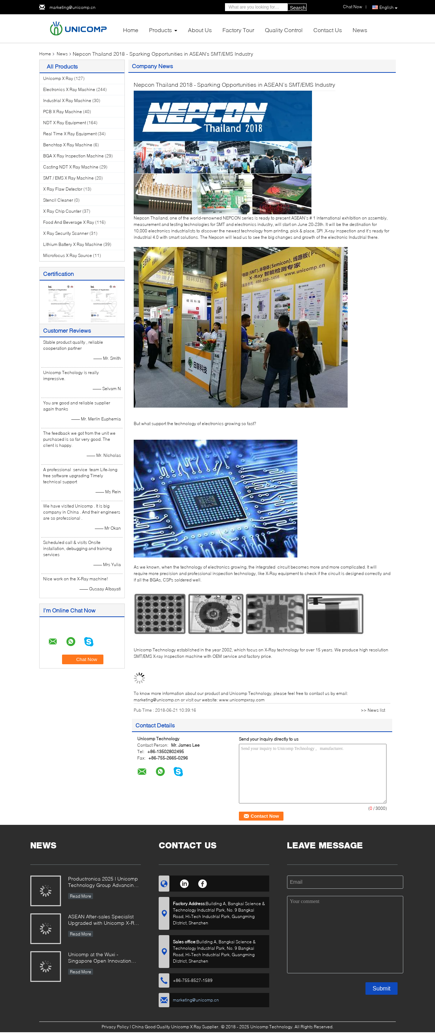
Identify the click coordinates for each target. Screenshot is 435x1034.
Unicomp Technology (155, 649)
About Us (200, 29)
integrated (266, 567)
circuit (283, 567)
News (360, 29)
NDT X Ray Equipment (64, 122)
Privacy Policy (115, 1026)
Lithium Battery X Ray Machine (72, 244)
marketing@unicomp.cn (73, 7)
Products (160, 29)
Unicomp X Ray (58, 78)
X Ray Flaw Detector (62, 189)
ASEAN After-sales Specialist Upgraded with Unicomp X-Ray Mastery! (103, 920)
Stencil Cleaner (58, 200)
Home (130, 29)
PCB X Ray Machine (62, 111)
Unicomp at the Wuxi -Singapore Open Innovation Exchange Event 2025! (99, 958)
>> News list (373, 710)
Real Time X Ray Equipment (70, 133)
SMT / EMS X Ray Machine (68, 178)
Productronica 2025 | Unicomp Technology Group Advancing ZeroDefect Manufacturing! (103, 882)
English (388, 7)
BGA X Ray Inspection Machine (73, 155)
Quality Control (284, 29)
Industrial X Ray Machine (67, 100)
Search (298, 8)
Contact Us (327, 29)
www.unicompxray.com (242, 699)
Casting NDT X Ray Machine (70, 167)
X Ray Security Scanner (65, 233)
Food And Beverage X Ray (68, 222)
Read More (80, 896)
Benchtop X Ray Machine (67, 144)
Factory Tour (238, 29)
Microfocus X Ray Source (67, 255)
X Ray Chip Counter (62, 211)
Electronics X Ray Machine (69, 89)
